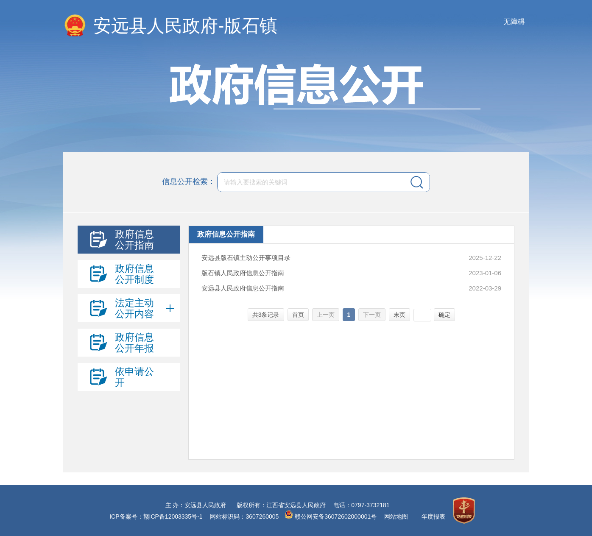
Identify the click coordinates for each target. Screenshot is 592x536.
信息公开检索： (188, 181)
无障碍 (514, 22)
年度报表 (433, 516)
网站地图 (396, 516)
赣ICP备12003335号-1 (173, 516)
